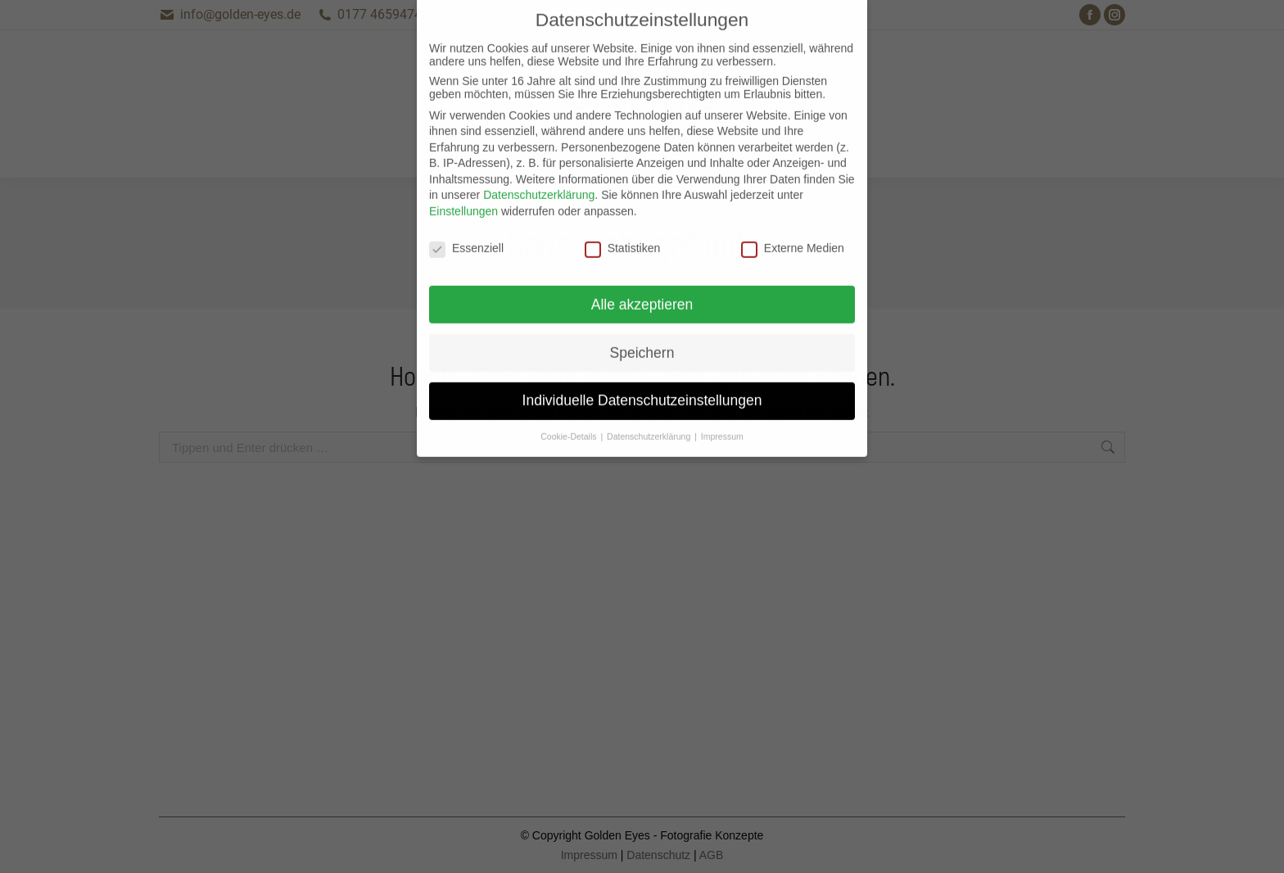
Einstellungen (463, 190)
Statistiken (623, 226)
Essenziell (466, 226)
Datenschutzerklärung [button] (650, 415)
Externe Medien (792, 226)
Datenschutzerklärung (539, 173)
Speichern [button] (642, 331)
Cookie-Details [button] (569, 415)
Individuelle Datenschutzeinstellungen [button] (642, 379)
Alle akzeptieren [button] (642, 282)
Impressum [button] (722, 415)
